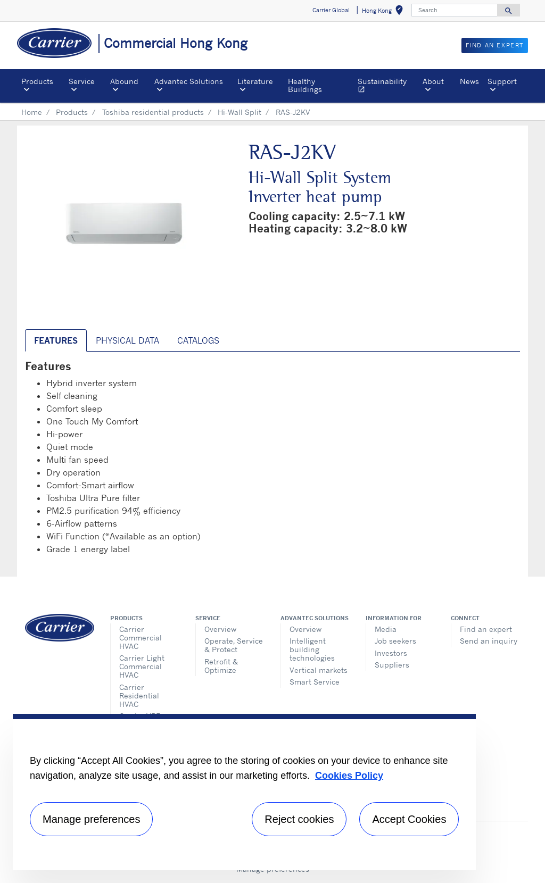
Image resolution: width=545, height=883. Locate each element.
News (469, 81)
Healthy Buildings (305, 85)
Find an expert (486, 629)
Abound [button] (124, 81)
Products (72, 111)
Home (31, 111)
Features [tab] (56, 340)
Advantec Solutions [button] (188, 81)
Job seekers (395, 640)
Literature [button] (255, 81)
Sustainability (388, 86)
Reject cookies (299, 819)
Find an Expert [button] (495, 45)
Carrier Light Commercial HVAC (141, 666)
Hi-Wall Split (239, 111)
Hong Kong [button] (384, 12)
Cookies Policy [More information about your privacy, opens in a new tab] (349, 775)
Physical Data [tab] (127, 340)
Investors (391, 652)
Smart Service (315, 681)
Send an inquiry (488, 640)
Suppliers (392, 664)
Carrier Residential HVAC (139, 695)
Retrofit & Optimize (221, 665)
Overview (220, 629)
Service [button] (82, 81)
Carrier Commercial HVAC (140, 637)
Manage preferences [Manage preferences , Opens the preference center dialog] (91, 819)
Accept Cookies (409, 819)
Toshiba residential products (153, 111)
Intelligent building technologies (312, 649)
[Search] (454, 10)
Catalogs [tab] (198, 340)
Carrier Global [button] (331, 10)
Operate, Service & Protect (233, 645)
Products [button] (37, 81)
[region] (244, 792)
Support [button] (502, 81)
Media (386, 629)
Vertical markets (319, 669)
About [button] (433, 81)
